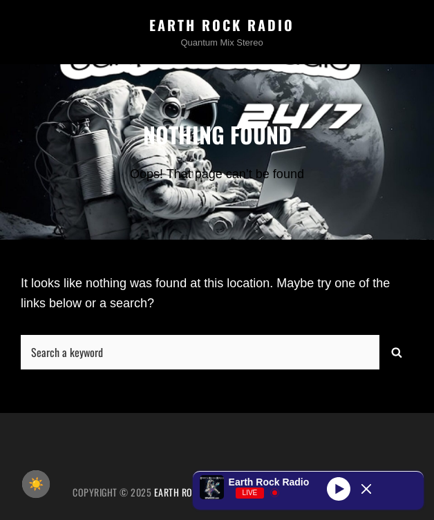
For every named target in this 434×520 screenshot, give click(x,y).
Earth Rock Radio (221, 25)
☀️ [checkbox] (36, 484)
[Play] (338, 489)
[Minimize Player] (366, 489)
